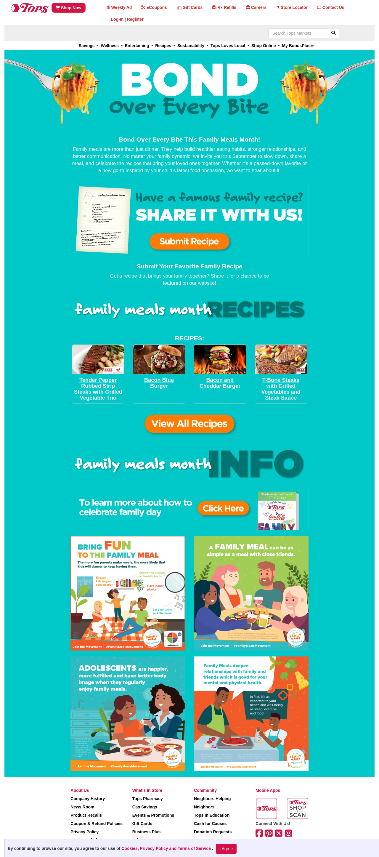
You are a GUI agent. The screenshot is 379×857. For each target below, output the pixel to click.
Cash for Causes (210, 823)
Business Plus (146, 831)
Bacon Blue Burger (159, 383)
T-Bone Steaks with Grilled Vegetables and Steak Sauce (281, 389)
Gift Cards (142, 823)
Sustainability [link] (190, 45)
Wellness (109, 45)
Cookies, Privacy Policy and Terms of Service (166, 848)
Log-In (117, 19)
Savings (87, 45)
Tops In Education (211, 815)
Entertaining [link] (137, 45)
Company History (87, 798)
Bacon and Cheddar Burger (220, 383)
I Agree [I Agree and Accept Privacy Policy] (226, 848)
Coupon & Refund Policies (96, 823)
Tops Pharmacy (147, 798)
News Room (82, 807)
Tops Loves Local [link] (228, 45)
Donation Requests (213, 831)
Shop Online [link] (263, 45)
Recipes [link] (163, 45)
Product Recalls (86, 815)
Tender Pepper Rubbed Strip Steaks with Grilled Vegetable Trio (98, 389)
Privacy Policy (84, 831)
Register (135, 19)
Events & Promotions (153, 815)
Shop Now (68, 7)
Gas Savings (144, 807)
